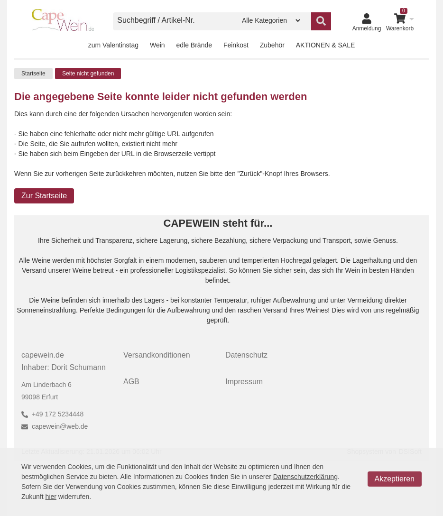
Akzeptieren (395, 479)
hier (51, 496)
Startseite (33, 73)
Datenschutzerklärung (305, 476)
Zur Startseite (44, 196)
